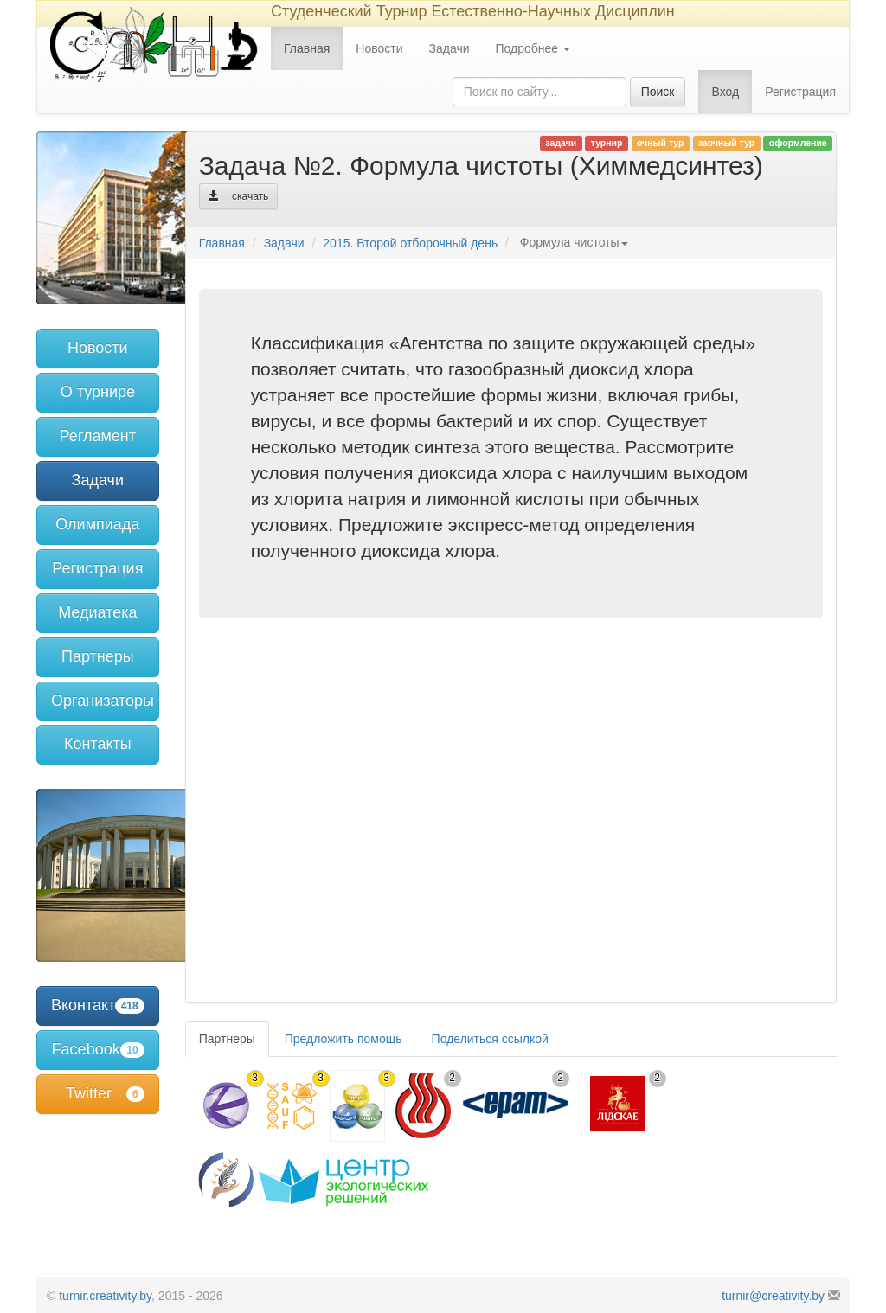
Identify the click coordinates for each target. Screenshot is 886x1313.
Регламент (98, 436)
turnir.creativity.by (105, 1296)
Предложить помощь (343, 1039)
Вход (725, 92)
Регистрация (800, 92)
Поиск (658, 92)
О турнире (98, 391)
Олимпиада (97, 524)
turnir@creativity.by (773, 1296)
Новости (379, 48)
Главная (307, 48)
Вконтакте (97, 1005)
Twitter (105, 1093)
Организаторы (102, 700)
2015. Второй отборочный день (410, 243)
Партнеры (97, 656)
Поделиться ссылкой (490, 1039)
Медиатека (97, 612)
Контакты (98, 744)
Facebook (98, 1049)
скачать (239, 195)
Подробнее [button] (533, 48)
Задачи (449, 48)
